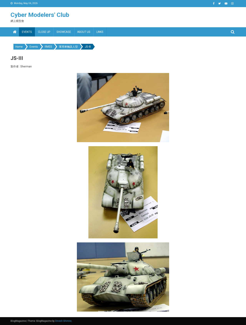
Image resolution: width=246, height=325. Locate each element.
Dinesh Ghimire (63, 321)
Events (27, 31)
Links (99, 31)
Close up (44, 31)
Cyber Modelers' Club (40, 14)
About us (83, 31)
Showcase (64, 31)
